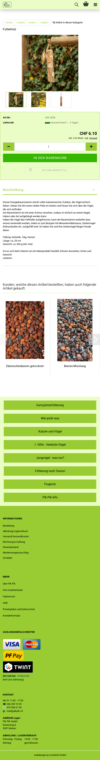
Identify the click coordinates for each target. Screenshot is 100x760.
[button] (8, 146)
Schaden (7, 557)
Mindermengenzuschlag (15, 552)
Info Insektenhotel (12, 590)
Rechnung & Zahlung (14, 541)
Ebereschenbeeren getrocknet (25, 366)
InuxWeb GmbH (57, 755)
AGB (5, 602)
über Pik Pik (9, 583)
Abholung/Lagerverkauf (15, 531)
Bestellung (8, 525)
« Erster (9, 22)
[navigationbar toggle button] (95, 4)
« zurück (20, 22)
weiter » (33, 22)
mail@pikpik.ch (15, 711)
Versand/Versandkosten (16, 536)
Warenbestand (10, 547)
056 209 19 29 (14, 704)
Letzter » (45, 22)
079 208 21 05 (14, 707)
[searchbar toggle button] (76, 4)
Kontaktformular (11, 615)
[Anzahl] (50, 146)
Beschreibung (13, 190)
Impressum (9, 596)
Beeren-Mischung (75, 366)
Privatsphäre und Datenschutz (19, 609)
